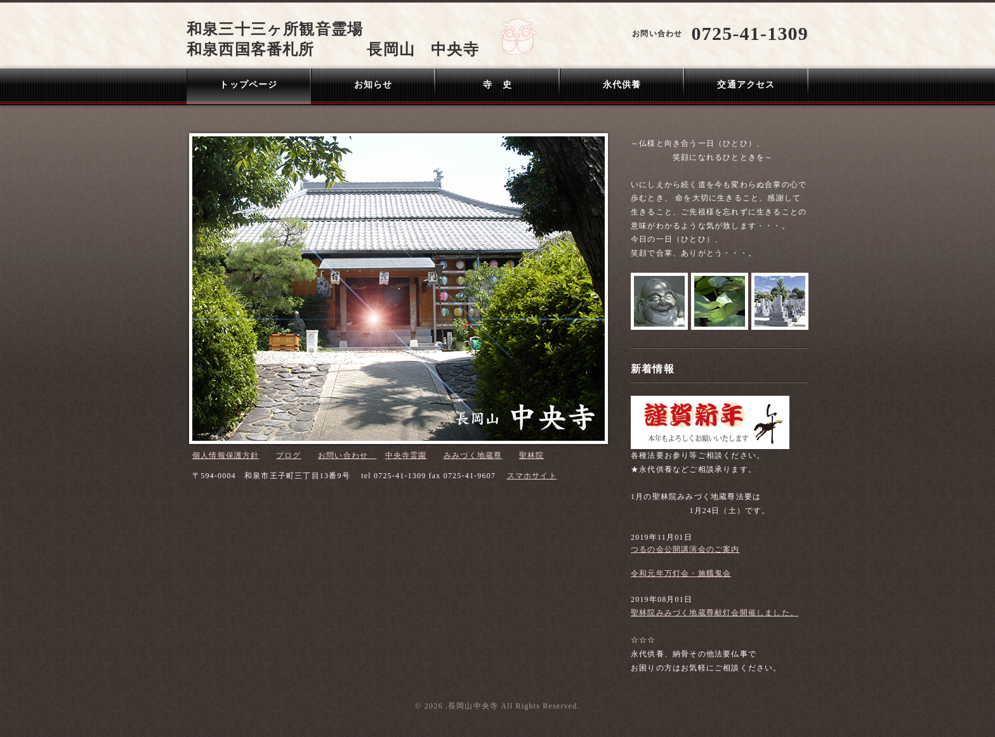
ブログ (288, 455)
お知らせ (373, 84)
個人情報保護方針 (226, 455)
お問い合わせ (347, 455)
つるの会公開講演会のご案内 (685, 549)
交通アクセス (746, 84)
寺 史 (497, 84)
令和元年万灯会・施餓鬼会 (681, 573)
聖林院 (531, 455)
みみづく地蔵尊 (473, 455)
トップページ (248, 84)
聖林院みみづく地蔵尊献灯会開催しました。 (714, 612)
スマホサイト (532, 475)
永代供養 (622, 84)
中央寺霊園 (406, 455)
